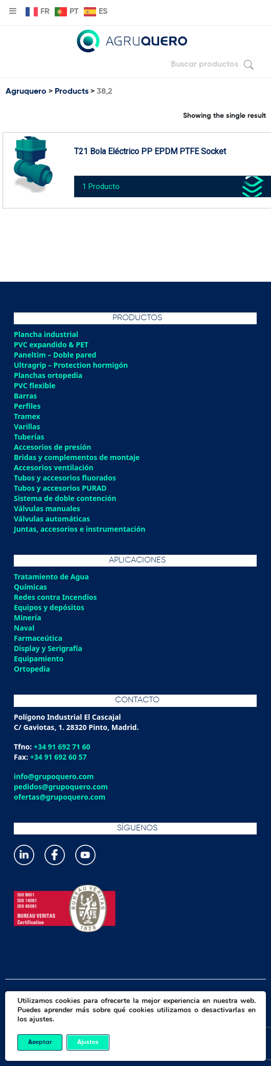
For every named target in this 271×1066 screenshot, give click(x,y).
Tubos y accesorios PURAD (60, 488)
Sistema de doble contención (65, 498)
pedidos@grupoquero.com (61, 786)
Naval (24, 628)
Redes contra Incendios (55, 597)
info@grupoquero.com (54, 776)
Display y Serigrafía (48, 648)
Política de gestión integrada (135, 1027)
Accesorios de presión (52, 447)
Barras (25, 396)
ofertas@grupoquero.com (59, 797)
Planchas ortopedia (48, 375)
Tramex (27, 416)
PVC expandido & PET (51, 344)
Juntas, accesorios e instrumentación (79, 529)
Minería (27, 617)
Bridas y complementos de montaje (77, 457)
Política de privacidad (135, 1007)
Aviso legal (135, 1037)
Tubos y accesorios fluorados (65, 478)
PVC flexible (35, 385)
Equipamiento (38, 658)
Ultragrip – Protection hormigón (71, 365)
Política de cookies (135, 1017)
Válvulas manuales (47, 508)
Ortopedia (32, 669)
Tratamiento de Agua (51, 576)
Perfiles (27, 406)
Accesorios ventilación (54, 467)
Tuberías (29, 437)
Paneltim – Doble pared (55, 355)
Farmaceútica (38, 638)
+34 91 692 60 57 (58, 757)
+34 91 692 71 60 (62, 746)
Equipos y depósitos (49, 607)
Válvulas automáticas (52, 519)
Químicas (30, 587)
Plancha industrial (46, 334)
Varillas (27, 426)
